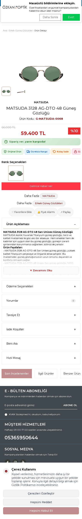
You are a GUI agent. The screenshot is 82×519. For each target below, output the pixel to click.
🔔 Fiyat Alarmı (46, 212)
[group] (41, 73)
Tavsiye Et (41, 315)
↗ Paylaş (65, 212)
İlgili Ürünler (46, 373)
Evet (71, 17)
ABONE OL (70, 405)
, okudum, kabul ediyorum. (33, 414)
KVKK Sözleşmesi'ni (20, 414)
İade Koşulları (41, 329)
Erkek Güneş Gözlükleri (21, 30)
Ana (5, 30)
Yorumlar (41, 300)
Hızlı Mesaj (41, 358)
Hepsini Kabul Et (41, 510)
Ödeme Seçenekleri (41, 286)
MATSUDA (41, 102)
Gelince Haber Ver (41, 186)
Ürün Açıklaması (41, 224)
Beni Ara (41, 344)
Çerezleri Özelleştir (41, 493)
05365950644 (21, 437)
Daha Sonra (50, 17)
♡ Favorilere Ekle (22, 212)
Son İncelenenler (17, 373)
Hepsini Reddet (41, 502)
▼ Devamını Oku (41, 270)
